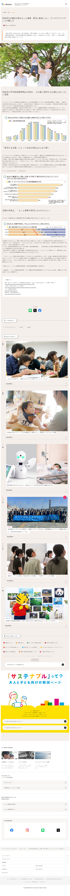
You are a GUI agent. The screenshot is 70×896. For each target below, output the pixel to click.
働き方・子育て (7, 12)
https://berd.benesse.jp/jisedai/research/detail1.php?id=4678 (20, 287)
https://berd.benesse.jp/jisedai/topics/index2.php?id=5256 (20, 284)
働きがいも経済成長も (10, 25)
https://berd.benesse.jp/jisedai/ (13, 294)
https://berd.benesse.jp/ (11, 290)
